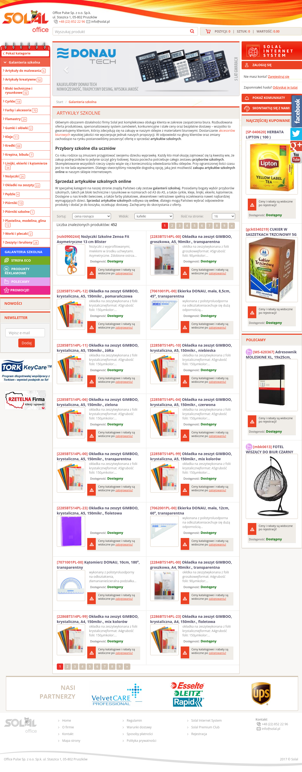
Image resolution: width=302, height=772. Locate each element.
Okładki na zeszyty (22, 185)
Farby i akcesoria (21, 110)
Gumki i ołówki (19, 128)
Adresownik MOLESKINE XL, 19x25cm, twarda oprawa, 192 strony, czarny (271, 354)
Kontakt (67, 734)
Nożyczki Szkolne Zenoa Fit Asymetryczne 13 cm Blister (93, 239)
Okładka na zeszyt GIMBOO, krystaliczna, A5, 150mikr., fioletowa (98, 510)
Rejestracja (199, 734)
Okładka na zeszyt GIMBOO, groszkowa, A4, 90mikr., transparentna (191, 565)
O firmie (68, 727)
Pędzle (12, 194)
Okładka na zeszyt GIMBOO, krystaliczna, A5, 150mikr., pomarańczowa (98, 293)
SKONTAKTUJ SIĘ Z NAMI (271, 108)
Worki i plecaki (19, 233)
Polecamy (16, 281)
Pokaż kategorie (18, 53)
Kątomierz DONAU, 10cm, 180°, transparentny (98, 565)
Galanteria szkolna (24, 62)
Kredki (13, 145)
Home (66, 720)
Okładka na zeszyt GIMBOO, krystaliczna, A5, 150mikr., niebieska (191, 348)
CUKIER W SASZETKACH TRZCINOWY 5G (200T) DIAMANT (271, 232)
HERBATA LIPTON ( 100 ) (265, 134)
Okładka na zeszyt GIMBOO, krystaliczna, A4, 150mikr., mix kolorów (98, 619)
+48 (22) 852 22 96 (72, 21)
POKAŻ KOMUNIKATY (276, 97)
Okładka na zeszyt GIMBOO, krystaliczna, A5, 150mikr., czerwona (191, 402)
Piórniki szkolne (19, 211)
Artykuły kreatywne (23, 79)
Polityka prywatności (141, 740)
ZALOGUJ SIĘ (262, 65)
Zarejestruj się (278, 76)
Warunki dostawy (139, 727)
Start (59, 102)
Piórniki (14, 203)
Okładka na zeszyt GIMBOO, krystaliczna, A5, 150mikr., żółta (98, 348)
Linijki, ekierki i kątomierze (26, 165)
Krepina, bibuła (19, 154)
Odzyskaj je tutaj (285, 87)
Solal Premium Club (205, 727)
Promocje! (16, 290)
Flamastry (16, 119)
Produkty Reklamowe (16, 270)
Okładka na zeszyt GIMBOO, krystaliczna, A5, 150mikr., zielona (98, 402)
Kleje (12, 137)
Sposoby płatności (140, 734)
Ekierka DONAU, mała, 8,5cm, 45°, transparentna (190, 293)
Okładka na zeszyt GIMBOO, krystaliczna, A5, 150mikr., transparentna (98, 456)
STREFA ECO (17, 260)
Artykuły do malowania (25, 70)
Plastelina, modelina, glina (25, 223)
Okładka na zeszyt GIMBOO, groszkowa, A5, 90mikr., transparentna (191, 239)
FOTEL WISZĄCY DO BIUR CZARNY (269, 448)
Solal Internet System (206, 720)
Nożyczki (15, 176)
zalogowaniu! (124, 273)
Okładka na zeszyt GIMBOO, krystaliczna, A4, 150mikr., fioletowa (191, 619)
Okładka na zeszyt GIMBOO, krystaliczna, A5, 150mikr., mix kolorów (191, 456)
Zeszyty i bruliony (21, 242)
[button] (67, 69)
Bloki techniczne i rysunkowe (18, 90)
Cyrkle (13, 101)
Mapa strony (71, 740)
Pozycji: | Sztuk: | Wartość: (247, 31)
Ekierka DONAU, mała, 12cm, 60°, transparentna (189, 510)
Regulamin (134, 720)
